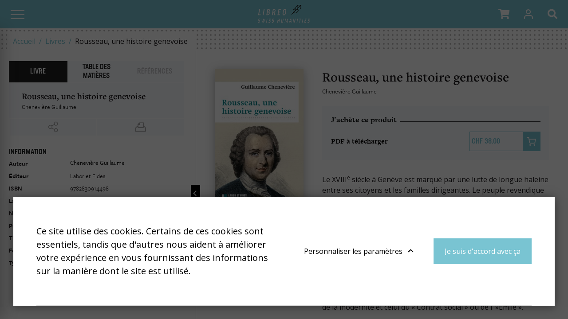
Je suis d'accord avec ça (483, 251)
